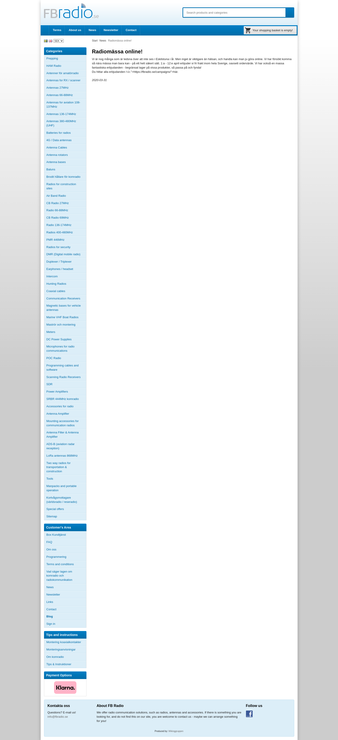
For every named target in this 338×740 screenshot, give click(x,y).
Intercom (52, 276)
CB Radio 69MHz (57, 217)
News (92, 30)
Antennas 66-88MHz (66, 95)
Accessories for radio (66, 406)
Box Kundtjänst (56, 534)
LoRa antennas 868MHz (62, 455)
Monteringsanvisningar (61, 649)
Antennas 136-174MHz (66, 114)
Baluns (50, 169)
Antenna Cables (56, 147)
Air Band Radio (56, 195)
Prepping (52, 58)
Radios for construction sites (61, 186)
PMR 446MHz (55, 239)
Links (49, 602)
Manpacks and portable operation (61, 488)
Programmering (56, 556)
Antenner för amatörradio (66, 73)
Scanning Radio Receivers (63, 377)
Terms (57, 30)
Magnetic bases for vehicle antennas (63, 307)
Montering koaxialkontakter (63, 642)
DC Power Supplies (59, 339)
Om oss (51, 549)
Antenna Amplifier (57, 413)
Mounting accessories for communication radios (62, 423)
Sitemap (51, 516)
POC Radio (53, 358)
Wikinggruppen (175, 731)
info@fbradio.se (58, 716)
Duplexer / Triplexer (59, 261)
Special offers (55, 509)
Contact (131, 30)
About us (75, 30)
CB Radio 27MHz (57, 203)
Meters (50, 332)
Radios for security (58, 247)
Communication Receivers (63, 298)
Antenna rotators (57, 155)
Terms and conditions (60, 564)
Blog (49, 616)
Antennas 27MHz (66, 88)
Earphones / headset (59, 269)
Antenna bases (66, 162)
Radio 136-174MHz (58, 225)
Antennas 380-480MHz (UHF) (66, 123)
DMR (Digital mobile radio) (63, 254)
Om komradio (55, 656)
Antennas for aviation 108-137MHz (63, 104)
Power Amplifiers (57, 391)
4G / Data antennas (59, 140)
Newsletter (111, 30)
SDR (49, 384)
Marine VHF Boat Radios (62, 317)
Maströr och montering (61, 324)
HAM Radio (66, 66)
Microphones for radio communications (60, 348)
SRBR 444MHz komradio (62, 399)
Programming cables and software (62, 367)
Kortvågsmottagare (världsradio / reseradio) (61, 500)
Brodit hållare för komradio (63, 176)
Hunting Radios (56, 283)
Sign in (50, 623)
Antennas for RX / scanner (63, 80)
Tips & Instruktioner (58, 664)
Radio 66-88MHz (57, 210)
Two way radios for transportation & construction (58, 467)
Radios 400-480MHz (59, 232)
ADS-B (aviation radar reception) (60, 446)
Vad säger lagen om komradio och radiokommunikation (59, 576)
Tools (49, 478)
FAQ (49, 542)
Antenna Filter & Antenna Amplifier (62, 434)
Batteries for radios (58, 132)
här (128, 71)
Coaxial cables (55, 291)
